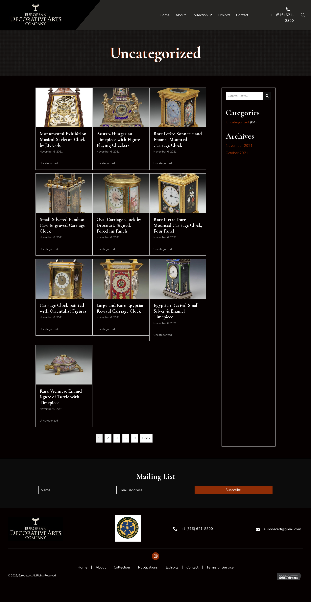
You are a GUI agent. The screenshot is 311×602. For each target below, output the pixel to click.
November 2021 (239, 145)
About (101, 567)
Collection (122, 567)
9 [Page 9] (134, 438)
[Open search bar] (303, 15)
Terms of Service (220, 567)
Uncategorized (49, 163)
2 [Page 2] (108, 438)
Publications (148, 567)
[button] (234, 490)
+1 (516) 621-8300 (197, 528)
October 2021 (237, 153)
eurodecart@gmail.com (282, 529)
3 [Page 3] (117, 438)
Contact (192, 567)
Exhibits (172, 567)
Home (82, 567)
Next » (146, 438)
